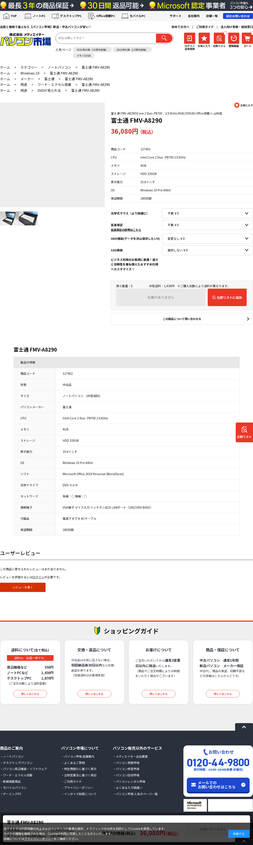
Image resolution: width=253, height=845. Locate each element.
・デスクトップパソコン (16, 763)
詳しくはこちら (30, 694)
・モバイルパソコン (13, 787)
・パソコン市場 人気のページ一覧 (135, 794)
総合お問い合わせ (238, 16)
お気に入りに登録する (243, 105)
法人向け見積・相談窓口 (237, 27)
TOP (14, 16)
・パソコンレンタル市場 (129, 781)
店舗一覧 (212, 16)
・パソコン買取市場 (126, 763)
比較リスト (244, 437)
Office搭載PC (105, 16)
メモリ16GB (84, 55)
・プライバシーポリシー (77, 787)
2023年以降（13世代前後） (132, 49)
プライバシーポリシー (39, 839)
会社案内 (194, 16)
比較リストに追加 (229, 297)
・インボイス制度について (79, 794)
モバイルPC (137, 16)
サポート (176, 16)
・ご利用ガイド (71, 781)
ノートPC (39, 16)
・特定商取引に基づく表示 (79, 769)
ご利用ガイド (205, 27)
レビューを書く (22, 587)
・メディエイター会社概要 (130, 756)
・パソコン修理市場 (126, 769)
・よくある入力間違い (127, 787)
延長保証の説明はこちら (126, 230)
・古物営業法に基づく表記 (79, 775)
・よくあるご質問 (73, 763)
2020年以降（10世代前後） (92, 49)
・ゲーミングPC (11, 794)
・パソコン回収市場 (126, 775)
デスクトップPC (71, 16)
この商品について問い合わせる (182, 319)
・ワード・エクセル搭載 (16, 775)
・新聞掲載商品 (10, 781)
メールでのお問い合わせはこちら (217, 784)
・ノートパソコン (12, 756)
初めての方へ (180, 27)
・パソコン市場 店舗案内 (77, 756)
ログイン (38, 577)
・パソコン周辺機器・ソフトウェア (23, 769)
